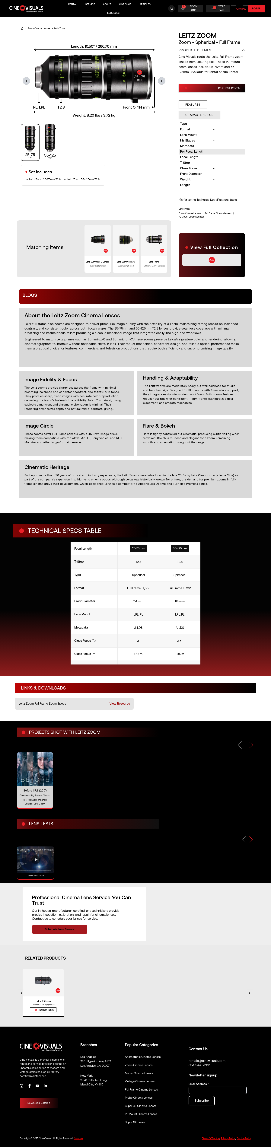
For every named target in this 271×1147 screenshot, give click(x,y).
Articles (145, 4)
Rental (72, 4)
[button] (26, 81)
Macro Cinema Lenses (139, 1073)
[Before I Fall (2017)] (35, 780)
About (107, 4)
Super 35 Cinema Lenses (140, 1105)
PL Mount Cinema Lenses (191, 216)
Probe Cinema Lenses (138, 1097)
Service (90, 4)
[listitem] (74, 704)
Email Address (199, 1083)
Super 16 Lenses (135, 1122)
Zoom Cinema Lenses (39, 28)
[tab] (193, 104)
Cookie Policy (244, 1138)
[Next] (250, 839)
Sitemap (78, 1138)
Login (256, 8)
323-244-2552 (199, 1065)
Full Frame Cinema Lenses (218, 213)
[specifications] (135, 603)
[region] (94, 142)
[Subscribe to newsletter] (202, 1100)
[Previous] (244, 839)
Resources (113, 12)
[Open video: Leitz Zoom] (35, 863)
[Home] (22, 28)
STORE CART (221, 8)
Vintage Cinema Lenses (140, 1081)
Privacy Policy (228, 1138)
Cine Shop (125, 4)
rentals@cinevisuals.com (207, 1061)
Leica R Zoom (43, 1001)
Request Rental (213, 88)
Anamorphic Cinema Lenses (143, 1056)
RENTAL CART (194, 8)
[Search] (171, 8)
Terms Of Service (211, 1138)
